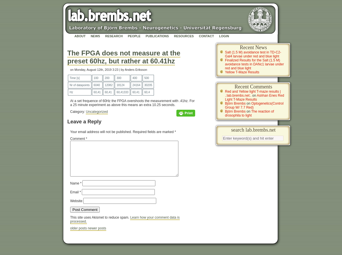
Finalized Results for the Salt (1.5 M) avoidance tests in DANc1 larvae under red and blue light (254, 64)
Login (224, 36)
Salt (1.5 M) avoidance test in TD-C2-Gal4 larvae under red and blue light (253, 54)
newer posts (97, 235)
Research (114, 36)
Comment (78, 139)
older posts (79, 235)
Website (76, 208)
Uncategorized (97, 112)
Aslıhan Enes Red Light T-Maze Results (254, 97)
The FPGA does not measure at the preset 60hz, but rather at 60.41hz (123, 57)
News (95, 36)
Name (76, 190)
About (79, 36)
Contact (206, 36)
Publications (157, 36)
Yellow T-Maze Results (242, 72)
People (134, 36)
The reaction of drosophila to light (249, 113)
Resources (184, 36)
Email (75, 199)
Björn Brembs (235, 103)
